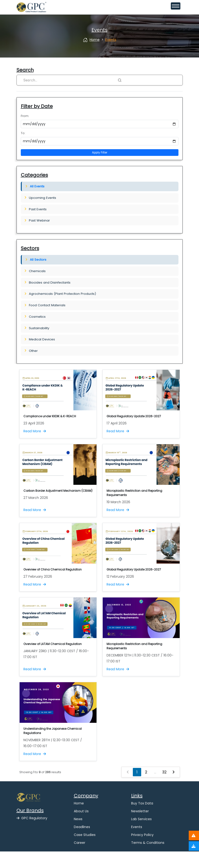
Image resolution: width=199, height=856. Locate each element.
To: (23, 133)
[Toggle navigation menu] (175, 6)
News (78, 823)
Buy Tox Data (142, 807)
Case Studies (85, 839)
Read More (34, 435)
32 (164, 776)
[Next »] (173, 776)
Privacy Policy (142, 839)
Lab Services (141, 823)
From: (25, 116)
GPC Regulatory (31, 822)
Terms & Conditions (147, 847)
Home (79, 807)
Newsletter (140, 815)
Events (136, 831)
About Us (81, 815)
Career (79, 847)
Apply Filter (99, 152)
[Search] (68, 80)
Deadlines (82, 831)
